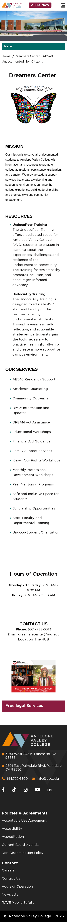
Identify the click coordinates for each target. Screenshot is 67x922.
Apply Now (40, 5)
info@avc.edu (45, 779)
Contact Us (11, 878)
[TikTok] (14, 790)
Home (6, 56)
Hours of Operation (17, 886)
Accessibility (12, 828)
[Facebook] (3, 790)
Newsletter (11, 894)
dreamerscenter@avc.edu (39, 634)
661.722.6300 (15, 779)
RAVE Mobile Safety (18, 902)
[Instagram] (26, 790)
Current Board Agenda (20, 845)
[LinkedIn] (49, 790)
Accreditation (13, 836)
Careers (8, 870)
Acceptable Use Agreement (24, 820)
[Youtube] (37, 790)
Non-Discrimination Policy (23, 853)
